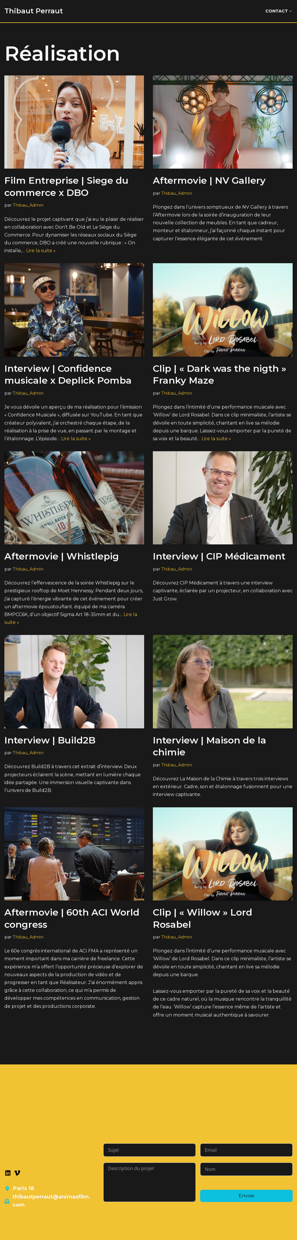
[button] (290, 11)
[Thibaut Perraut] (33, 11)
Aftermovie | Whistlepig (61, 556)
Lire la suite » (41, 250)
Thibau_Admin (28, 205)
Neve (10, 1232)
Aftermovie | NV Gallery (209, 180)
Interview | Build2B (49, 740)
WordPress (64, 1232)
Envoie (246, 1196)
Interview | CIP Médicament (219, 556)
